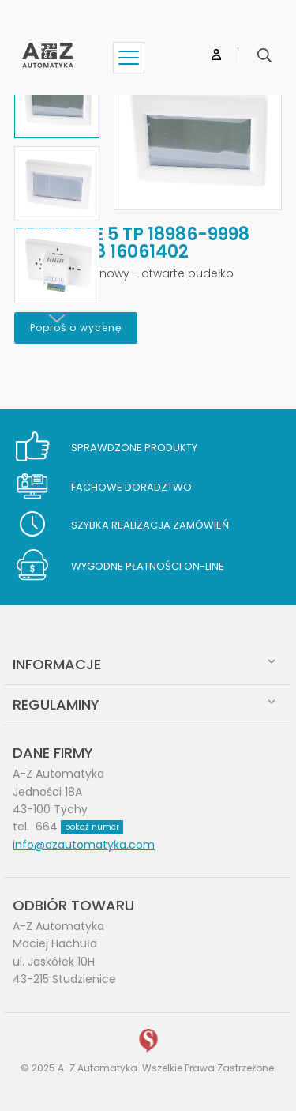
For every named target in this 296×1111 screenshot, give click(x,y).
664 (79, 826)
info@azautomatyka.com (84, 845)
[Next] (56, 318)
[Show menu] (128, 57)
